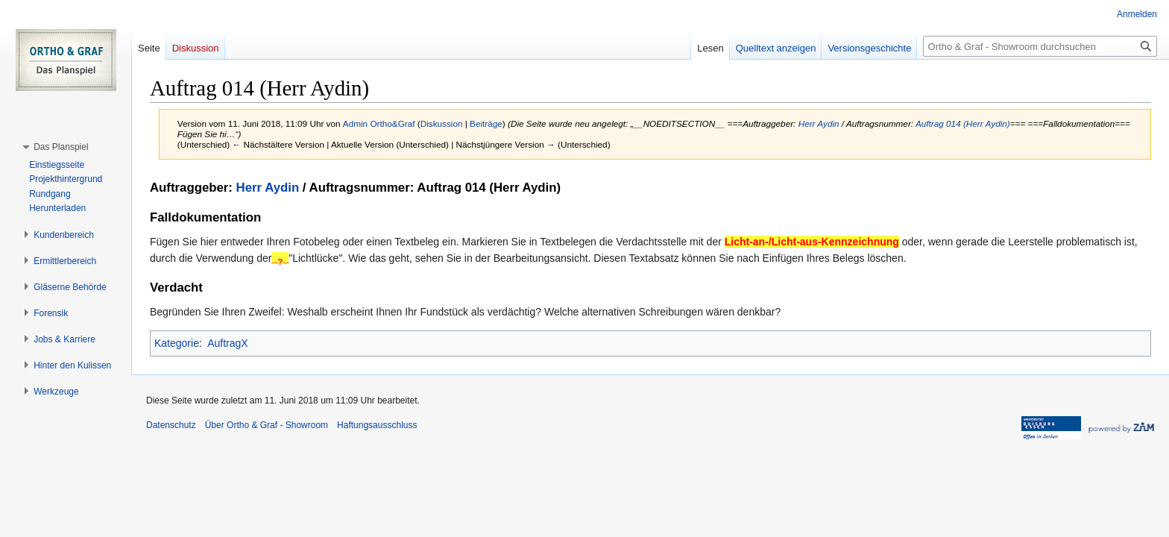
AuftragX (227, 343)
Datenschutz (171, 425)
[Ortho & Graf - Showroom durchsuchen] (1040, 46)
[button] (61, 147)
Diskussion (441, 123)
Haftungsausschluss (377, 425)
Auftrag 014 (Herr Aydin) (963, 123)
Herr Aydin (818, 123)
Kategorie (176, 343)
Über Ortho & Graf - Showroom (266, 425)
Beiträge (486, 123)
